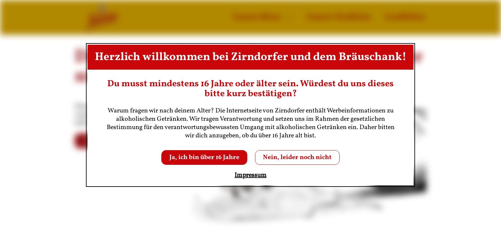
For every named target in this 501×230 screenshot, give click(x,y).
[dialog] (250, 115)
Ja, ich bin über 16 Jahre (204, 157)
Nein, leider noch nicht (297, 157)
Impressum (250, 175)
